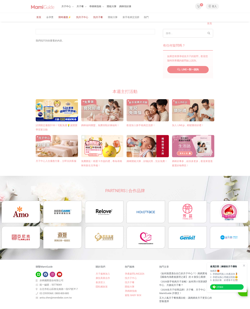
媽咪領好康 (125, 6)
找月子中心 (82, 17)
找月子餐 (98, 17)
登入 (212, 6)
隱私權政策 (102, 286)
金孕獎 (49, 17)
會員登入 (100, 282)
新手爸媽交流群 (131, 17)
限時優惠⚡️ (65, 17)
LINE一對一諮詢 (188, 69)
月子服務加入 (103, 273)
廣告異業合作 (103, 278)
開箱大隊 (111, 6)
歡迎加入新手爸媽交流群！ (141, 125)
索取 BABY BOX (133, 295)
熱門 (146, 17)
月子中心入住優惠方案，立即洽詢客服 (56, 161)
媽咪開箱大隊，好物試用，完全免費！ (147, 161)
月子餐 (80, 6)
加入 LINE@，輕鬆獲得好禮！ (188, 125)
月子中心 (66, 6)
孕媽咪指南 (95, 6)
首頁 (38, 17)
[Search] (209, 33)
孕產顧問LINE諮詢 (134, 273)
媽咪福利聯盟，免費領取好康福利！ (100, 125)
